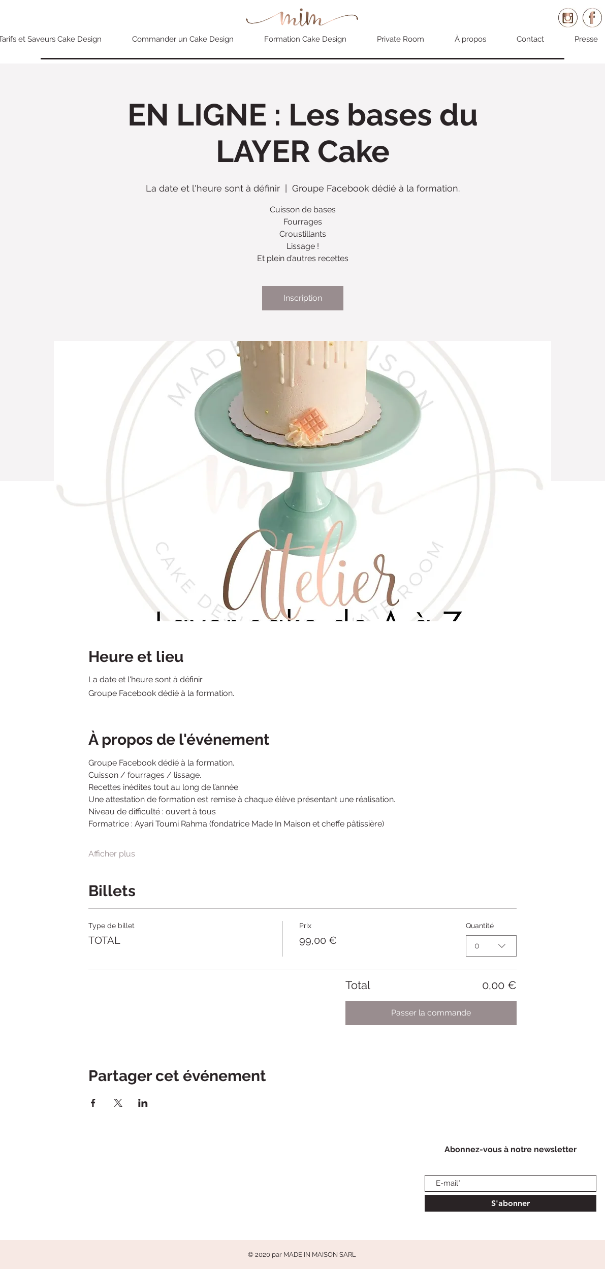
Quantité (480, 926)
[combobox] (491, 946)
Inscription (302, 298)
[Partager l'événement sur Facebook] (93, 1103)
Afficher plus (111, 854)
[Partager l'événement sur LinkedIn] (143, 1103)
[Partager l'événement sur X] (118, 1103)
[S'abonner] (510, 1203)
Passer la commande (431, 1013)
